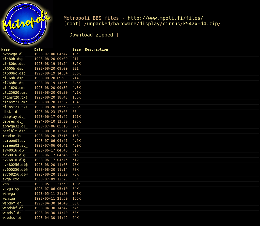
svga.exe (11, 179)
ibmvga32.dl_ (15, 126)
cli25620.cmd (15, 92)
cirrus (171, 23)
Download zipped (91, 34)
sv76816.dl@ (14, 160)
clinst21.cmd (15, 102)
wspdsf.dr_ (13, 213)
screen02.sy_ (15, 145)
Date (38, 49)
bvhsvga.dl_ (14, 54)
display (149, 23)
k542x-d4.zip (200, 23)
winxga (9, 198)
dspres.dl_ (13, 121)
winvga (9, 194)
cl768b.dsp (13, 78)
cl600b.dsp (13, 68)
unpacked (98, 23)
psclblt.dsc (14, 131)
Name (5, 49)
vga (6, 184)
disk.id (10, 112)
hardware (125, 23)
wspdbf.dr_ (13, 203)
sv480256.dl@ (15, 165)
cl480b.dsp (13, 59)
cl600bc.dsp (14, 73)
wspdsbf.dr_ (14, 208)
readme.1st (13, 136)
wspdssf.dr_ (14, 218)
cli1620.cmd (14, 88)
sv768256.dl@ (15, 174)
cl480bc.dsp (14, 64)
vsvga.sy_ (12, 189)
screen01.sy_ (15, 141)
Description (96, 49)
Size (76, 49)
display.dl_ (14, 117)
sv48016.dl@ (14, 150)
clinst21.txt (15, 107)
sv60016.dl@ (14, 155)
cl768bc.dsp (14, 83)
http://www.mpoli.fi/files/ (165, 18)
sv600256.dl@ (15, 169)
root (72, 23)
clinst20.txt (15, 97)
